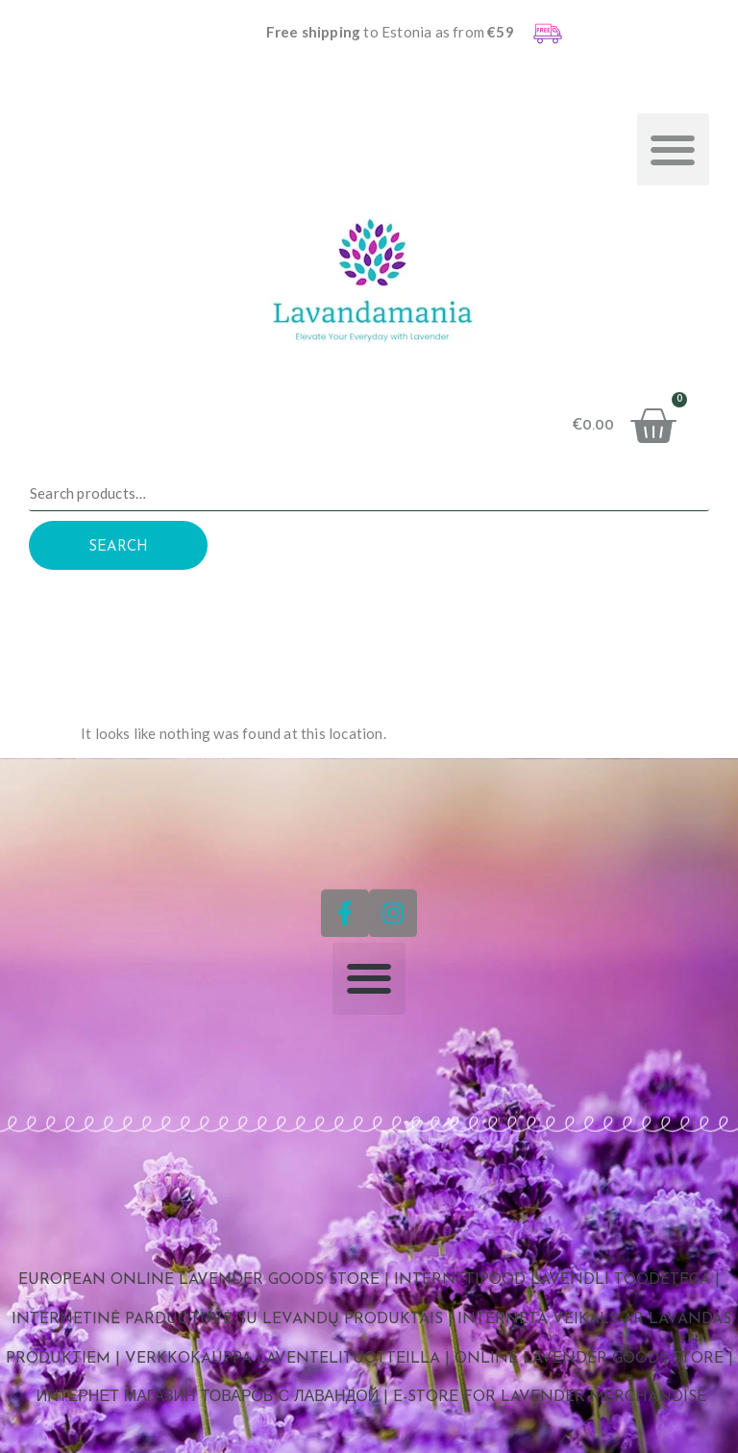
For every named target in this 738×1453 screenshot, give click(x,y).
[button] (673, 149)
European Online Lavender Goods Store (199, 1280)
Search (118, 547)
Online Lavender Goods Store (589, 1359)
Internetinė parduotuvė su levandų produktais (227, 1319)
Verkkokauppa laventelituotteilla (282, 1359)
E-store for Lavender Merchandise (549, 1397)
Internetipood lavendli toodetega (552, 1280)
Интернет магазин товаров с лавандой (208, 1397)
